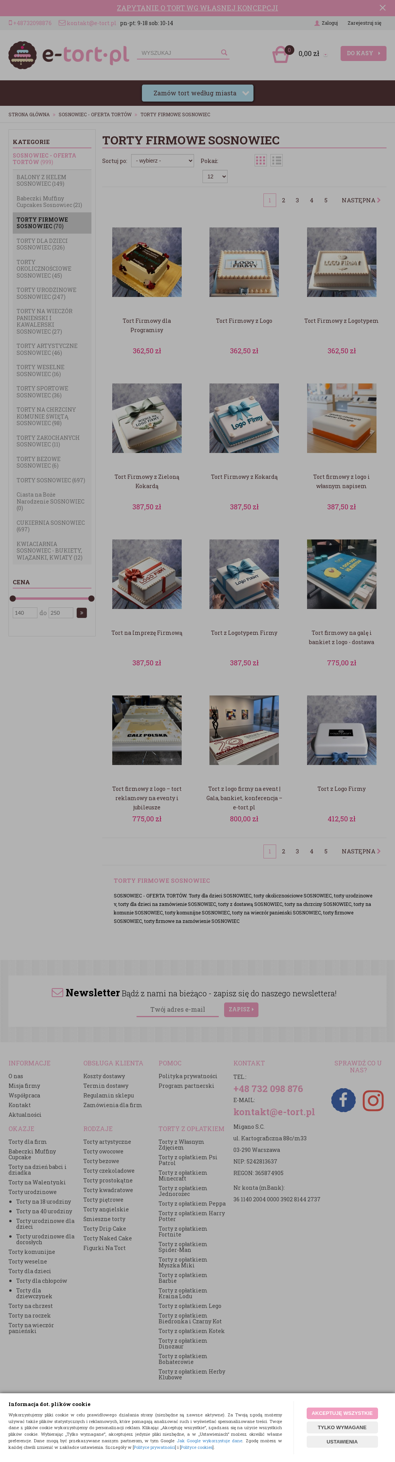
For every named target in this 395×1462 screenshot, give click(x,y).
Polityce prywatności (154, 1447)
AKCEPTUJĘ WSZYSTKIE (342, 1413)
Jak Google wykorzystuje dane (210, 1440)
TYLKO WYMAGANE (342, 1427)
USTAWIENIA (342, 1442)
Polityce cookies (197, 1447)
